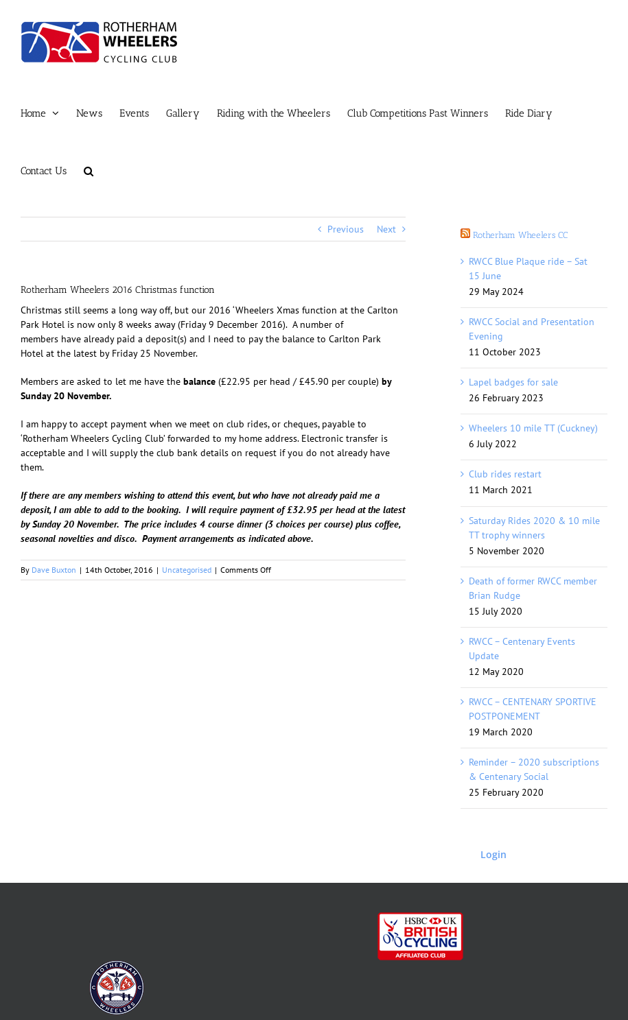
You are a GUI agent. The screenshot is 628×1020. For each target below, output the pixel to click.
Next (386, 229)
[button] (88, 171)
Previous (345, 229)
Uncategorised (186, 570)
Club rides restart (505, 474)
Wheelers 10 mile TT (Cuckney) (533, 428)
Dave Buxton (54, 570)
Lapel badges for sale (513, 382)
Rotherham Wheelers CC (520, 235)
